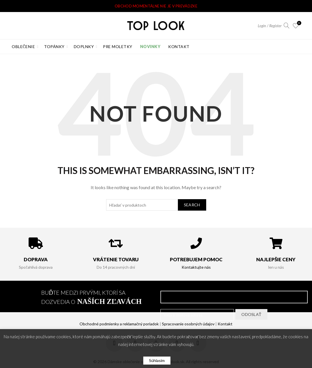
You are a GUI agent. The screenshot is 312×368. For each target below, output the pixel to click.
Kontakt (179, 46)
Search (192, 204)
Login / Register (270, 25)
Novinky (150, 46)
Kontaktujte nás (196, 267)
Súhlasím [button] (157, 360)
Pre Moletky (117, 46)
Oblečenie (23, 46)
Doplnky (84, 46)
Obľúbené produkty (298, 23)
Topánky (54, 46)
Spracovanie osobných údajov (188, 323)
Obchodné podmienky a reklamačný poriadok (119, 323)
